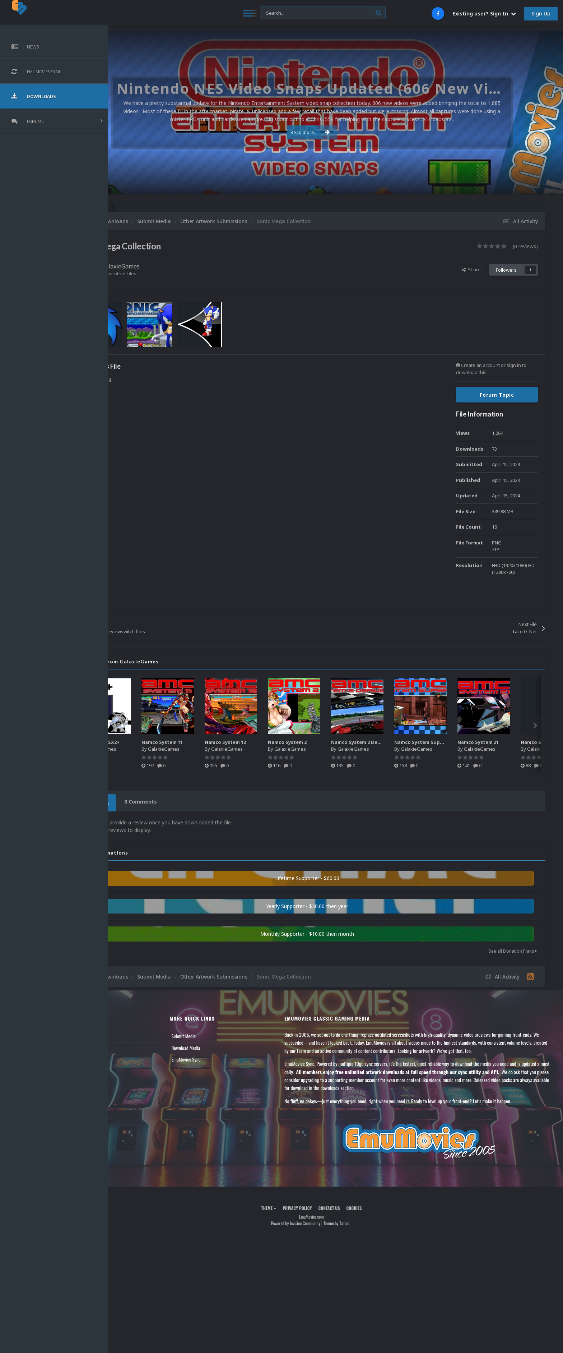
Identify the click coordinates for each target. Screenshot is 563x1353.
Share (471, 269)
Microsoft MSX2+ (148, 741)
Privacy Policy (321, 1206)
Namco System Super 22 (473, 741)
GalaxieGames (168, 266)
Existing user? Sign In (484, 13)
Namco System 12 (275, 741)
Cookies (378, 1206)
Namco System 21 (528, 741)
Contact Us (130, 1080)
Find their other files (162, 273)
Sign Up (540, 13)
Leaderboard (131, 1057)
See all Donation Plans (513, 949)
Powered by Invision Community (319, 1221)
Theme (292, 1206)
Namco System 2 (337, 741)
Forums (126, 1045)
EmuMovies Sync (223, 1057)
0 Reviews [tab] (141, 801)
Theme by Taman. (361, 1221)
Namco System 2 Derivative (414, 741)
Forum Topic (497, 394)
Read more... (334, 132)
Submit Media (221, 1033)
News (125, 1033)
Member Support (135, 1069)
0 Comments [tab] (185, 801)
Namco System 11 (212, 741)
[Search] (195, 13)
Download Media (223, 1045)
